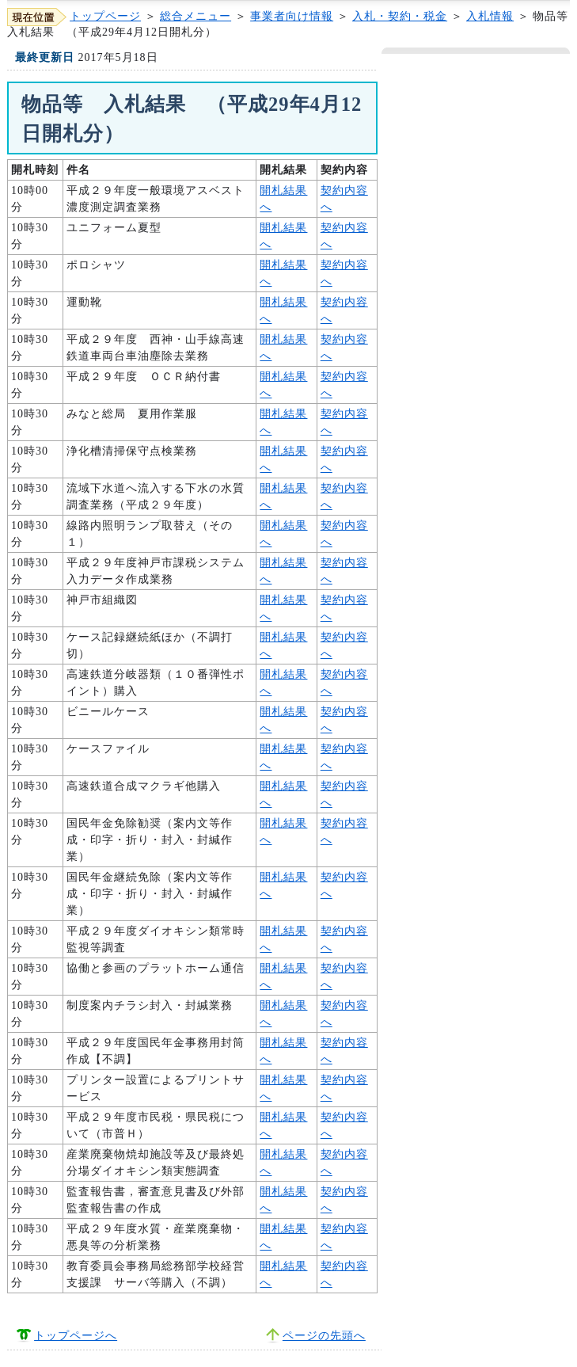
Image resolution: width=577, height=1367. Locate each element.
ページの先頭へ (324, 1336)
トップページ (105, 16)
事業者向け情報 (291, 16)
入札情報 (490, 16)
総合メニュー (195, 16)
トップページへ (75, 1336)
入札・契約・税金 (399, 16)
